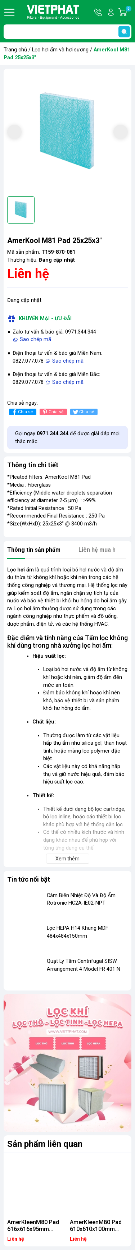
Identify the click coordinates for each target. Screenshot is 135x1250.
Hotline (98, 12)
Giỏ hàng (128, 12)
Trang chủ (15, 50)
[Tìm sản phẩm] (67, 31)
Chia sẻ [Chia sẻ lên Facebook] (22, 412)
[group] (67, 132)
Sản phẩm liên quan (44, 1144)
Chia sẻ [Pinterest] (52, 412)
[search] (124, 31)
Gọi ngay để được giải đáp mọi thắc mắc (67, 438)
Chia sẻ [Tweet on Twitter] (83, 412)
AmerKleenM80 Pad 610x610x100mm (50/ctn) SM (96, 1229)
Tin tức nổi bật (28, 879)
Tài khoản (111, 12)
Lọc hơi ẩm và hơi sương (60, 50)
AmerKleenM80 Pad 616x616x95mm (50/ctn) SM (33, 1229)
